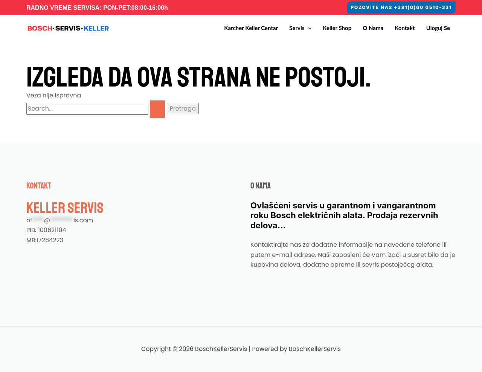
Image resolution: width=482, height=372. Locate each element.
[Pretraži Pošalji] (157, 109)
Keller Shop (337, 27)
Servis (300, 28)
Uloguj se (438, 27)
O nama (373, 27)
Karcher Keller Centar (251, 27)
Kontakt (405, 27)
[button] (401, 8)
